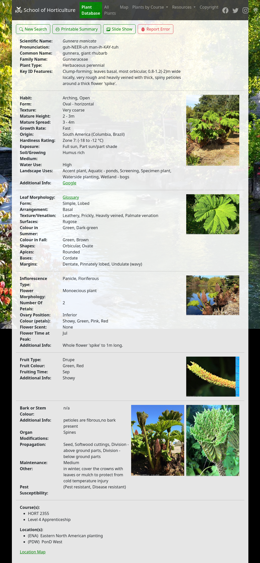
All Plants (110, 10)
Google (69, 183)
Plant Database (91, 10)
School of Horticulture (45, 10)
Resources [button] (182, 7)
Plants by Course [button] (148, 7)
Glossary (71, 197)
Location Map (33, 552)
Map (124, 7)
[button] (33, 29)
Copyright (209, 7)
